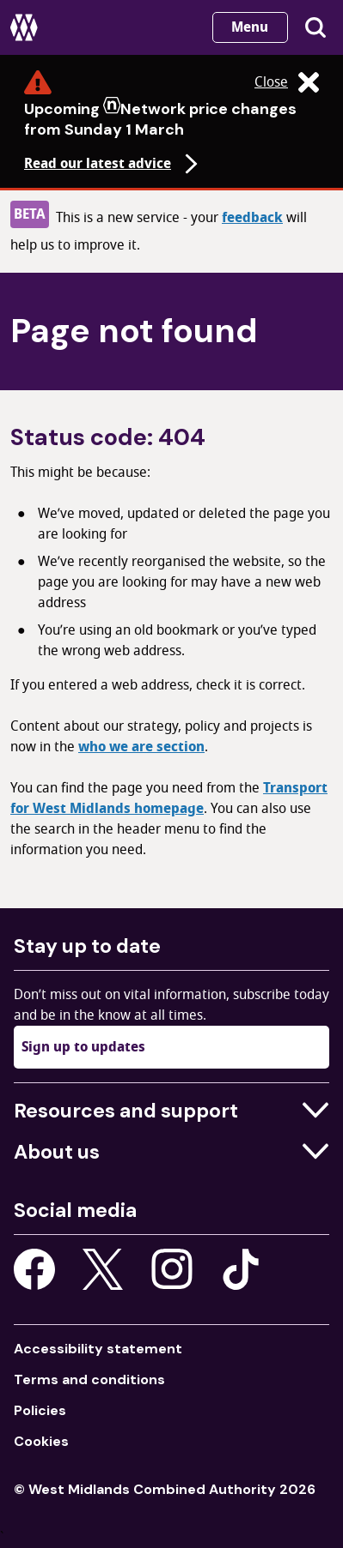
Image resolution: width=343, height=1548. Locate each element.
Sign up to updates (83, 1047)
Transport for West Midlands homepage (169, 798)
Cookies (41, 1441)
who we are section (141, 747)
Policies (40, 1410)
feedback (252, 218)
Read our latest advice (113, 164)
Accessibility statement (98, 1349)
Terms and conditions (89, 1379)
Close (286, 82)
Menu (249, 27)
